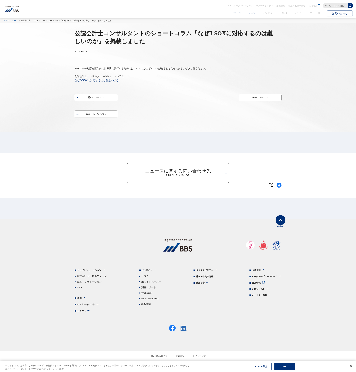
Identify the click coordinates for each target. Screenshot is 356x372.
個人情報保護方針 (159, 359)
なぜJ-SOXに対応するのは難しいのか (97, 80)
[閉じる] (350, 366)
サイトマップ (199, 359)
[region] (178, 366)
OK (284, 366)
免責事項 (180, 359)
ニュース (14, 21)
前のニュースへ (96, 98)
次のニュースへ (260, 98)
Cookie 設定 (261, 366)
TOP (5, 21)
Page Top (276, 225)
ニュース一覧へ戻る (96, 114)
